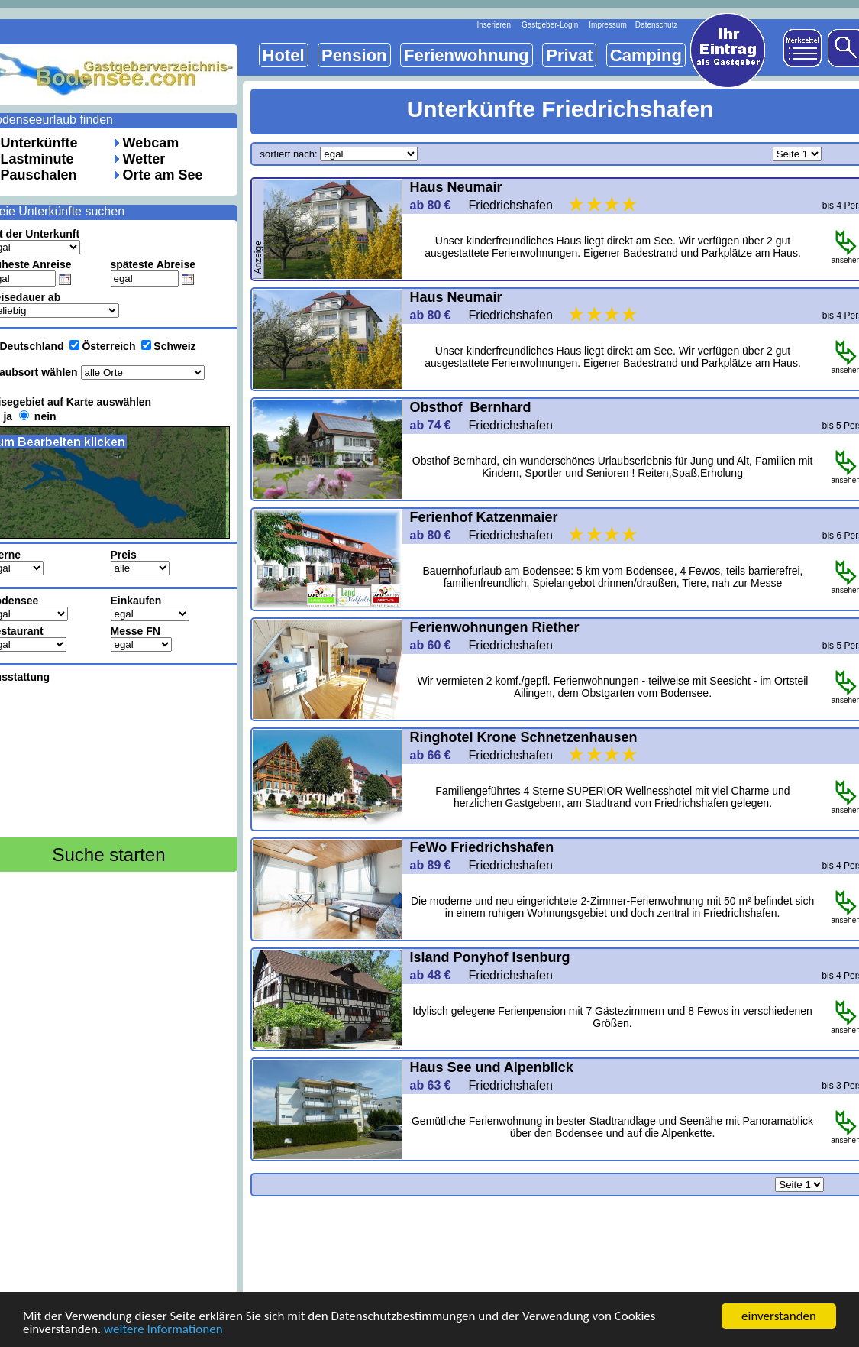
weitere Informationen (163, 1330)
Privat (569, 55)
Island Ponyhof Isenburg (492, 957)
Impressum (607, 25)
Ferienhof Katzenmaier (484, 517)
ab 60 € (437, 645)
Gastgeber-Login (550, 25)
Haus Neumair (456, 187)
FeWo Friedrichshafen (484, 847)
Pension (354, 55)
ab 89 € (437, 865)
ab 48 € (437, 975)
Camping (646, 55)
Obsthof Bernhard (470, 407)
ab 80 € (437, 205)
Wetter (144, 159)
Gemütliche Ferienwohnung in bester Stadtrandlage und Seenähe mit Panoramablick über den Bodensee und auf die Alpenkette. (612, 1127)
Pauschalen (39, 175)
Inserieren (494, 25)
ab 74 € (437, 425)
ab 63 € (437, 1085)
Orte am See (163, 175)
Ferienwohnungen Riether (495, 627)
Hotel (284, 55)
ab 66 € (437, 755)
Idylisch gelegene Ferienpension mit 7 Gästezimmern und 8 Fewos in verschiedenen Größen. (612, 1017)
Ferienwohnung (466, 55)
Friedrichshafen (555, 205)
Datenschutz (656, 25)
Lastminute (37, 159)
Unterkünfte (39, 143)
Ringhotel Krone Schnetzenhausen (524, 737)
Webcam (151, 143)
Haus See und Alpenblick (491, 1067)
